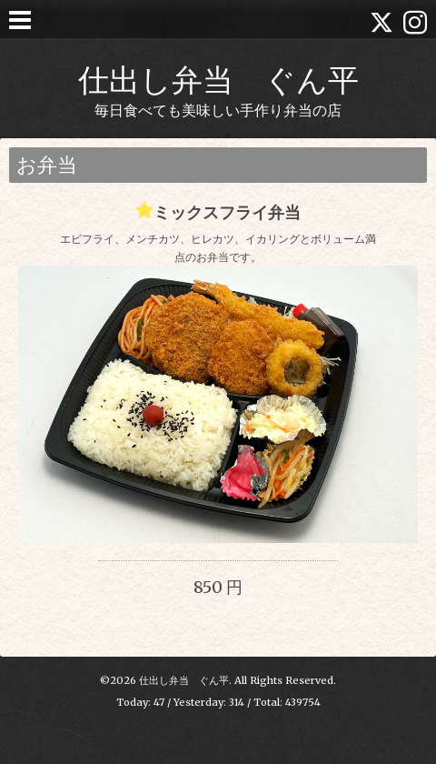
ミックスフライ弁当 (227, 212)
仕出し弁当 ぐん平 (218, 79)
